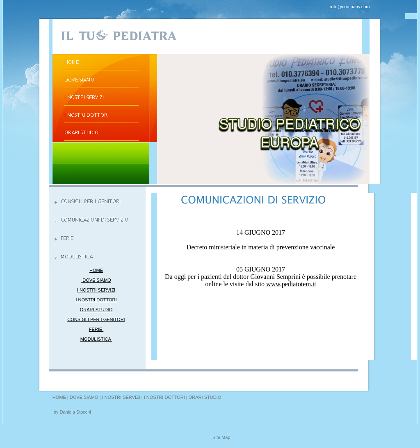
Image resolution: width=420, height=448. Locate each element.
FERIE (96, 329)
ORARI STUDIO (96, 309)
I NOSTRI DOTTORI (95, 299)
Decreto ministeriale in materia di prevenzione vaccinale (261, 247)
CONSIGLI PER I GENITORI (96, 319)
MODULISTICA (96, 339)
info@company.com (350, 6)
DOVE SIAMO (96, 280)
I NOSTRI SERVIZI (96, 289)
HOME (96, 270)
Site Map (221, 437)
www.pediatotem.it (291, 284)
